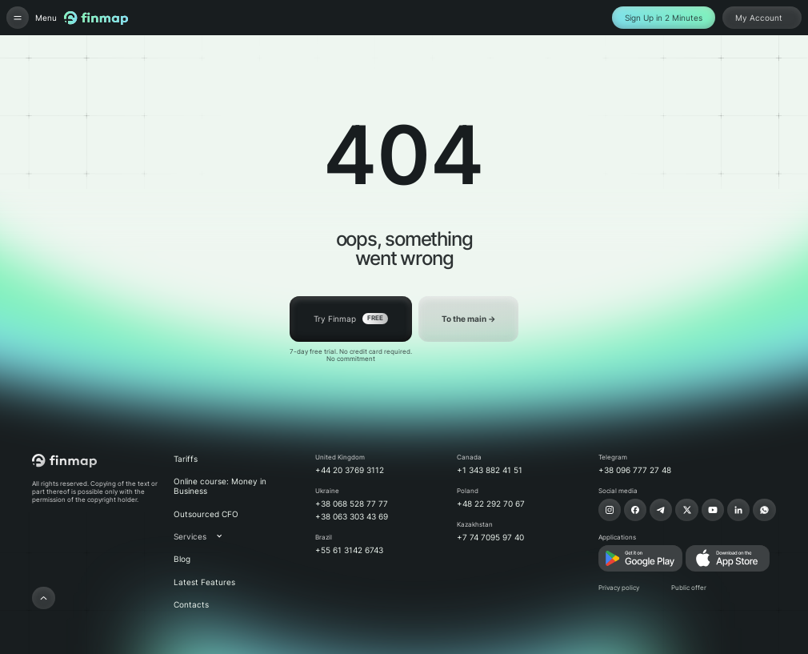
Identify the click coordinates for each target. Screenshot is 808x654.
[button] (206, 536)
